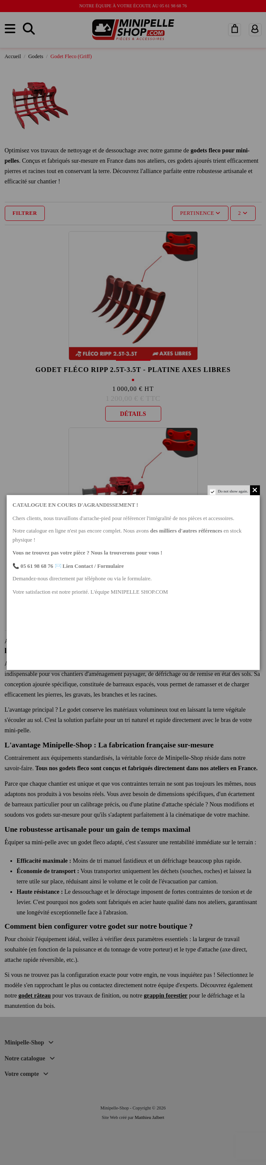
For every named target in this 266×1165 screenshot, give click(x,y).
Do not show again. (233, 491)
